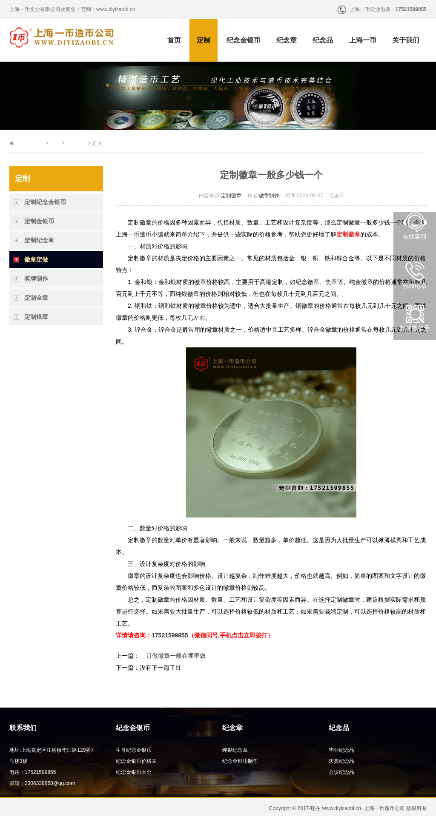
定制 (203, 40)
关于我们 (405, 40)
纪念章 (286, 40)
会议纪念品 (341, 772)
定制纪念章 (39, 240)
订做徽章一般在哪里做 (176, 655)
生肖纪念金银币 (134, 750)
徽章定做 (76, 143)
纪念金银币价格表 (136, 761)
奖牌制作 (36, 278)
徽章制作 (269, 196)
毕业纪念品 (341, 750)
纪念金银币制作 (240, 761)
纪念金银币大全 (134, 772)
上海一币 (362, 40)
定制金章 (36, 297)
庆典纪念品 (341, 761)
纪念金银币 (244, 40)
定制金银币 (39, 221)
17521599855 (170, 635)
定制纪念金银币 (45, 202)
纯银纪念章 (235, 750)
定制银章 (36, 316)
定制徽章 (231, 196)
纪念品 (323, 40)
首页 (174, 40)
